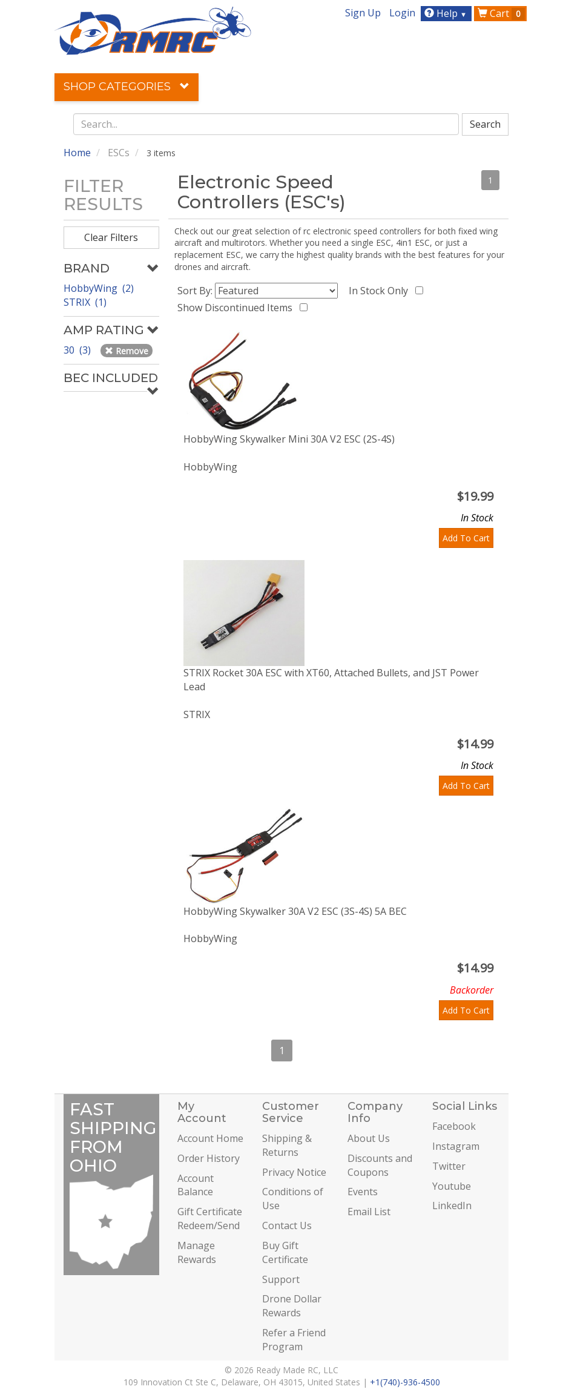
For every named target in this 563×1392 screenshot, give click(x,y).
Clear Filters (111, 237)
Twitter (449, 1166)
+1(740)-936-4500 (405, 1382)
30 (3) (78, 350)
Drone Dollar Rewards (291, 1305)
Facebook (454, 1126)
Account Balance (195, 1185)
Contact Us (287, 1225)
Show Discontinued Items (237, 307)
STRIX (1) (85, 302)
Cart (501, 13)
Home (77, 152)
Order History (208, 1158)
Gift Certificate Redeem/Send (209, 1218)
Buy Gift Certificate (285, 1252)
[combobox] (266, 124)
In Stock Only (381, 290)
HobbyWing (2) (99, 288)
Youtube (451, 1186)
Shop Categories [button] (126, 86)
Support (281, 1279)
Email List (368, 1211)
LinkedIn (452, 1205)
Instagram (455, 1146)
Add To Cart (466, 538)
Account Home (210, 1138)
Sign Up (363, 12)
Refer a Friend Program (294, 1339)
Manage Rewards (196, 1252)
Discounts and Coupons (379, 1165)
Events (362, 1191)
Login (402, 12)
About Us (368, 1138)
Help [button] (447, 13)
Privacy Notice (294, 1172)
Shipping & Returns (287, 1145)
